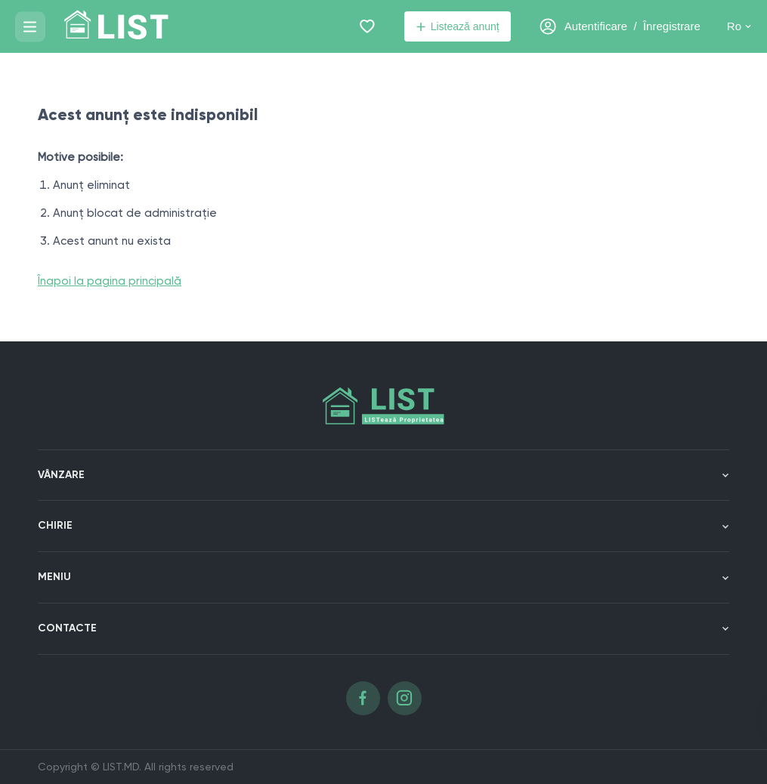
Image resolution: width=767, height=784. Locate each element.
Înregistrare (672, 26)
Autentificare (595, 26)
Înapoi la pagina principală (109, 281)
